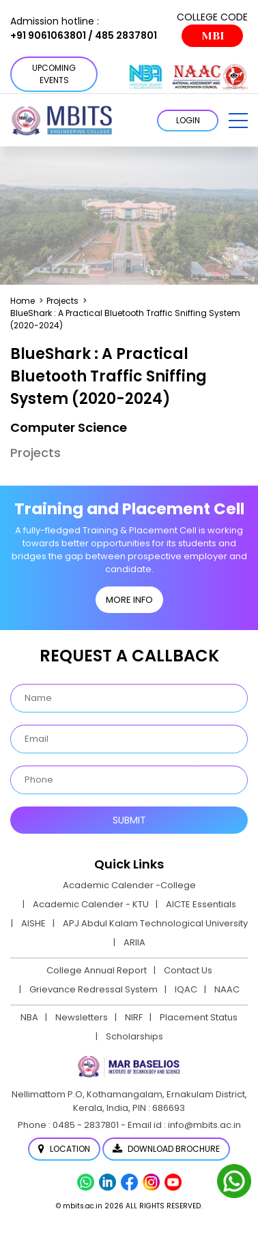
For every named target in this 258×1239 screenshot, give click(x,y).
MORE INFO (129, 599)
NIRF (134, 1017)
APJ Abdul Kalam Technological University (155, 923)
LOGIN (188, 120)
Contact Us (188, 970)
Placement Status (199, 1017)
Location (64, 1149)
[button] (238, 120)
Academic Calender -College (129, 885)
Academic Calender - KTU (91, 904)
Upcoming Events (54, 74)
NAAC (227, 989)
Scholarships (134, 1036)
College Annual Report (96, 970)
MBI (212, 35)
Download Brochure (166, 1149)
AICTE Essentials (201, 904)
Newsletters (81, 1017)
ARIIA (134, 942)
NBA (29, 1017)
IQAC (186, 989)
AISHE (33, 923)
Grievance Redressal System (93, 989)
